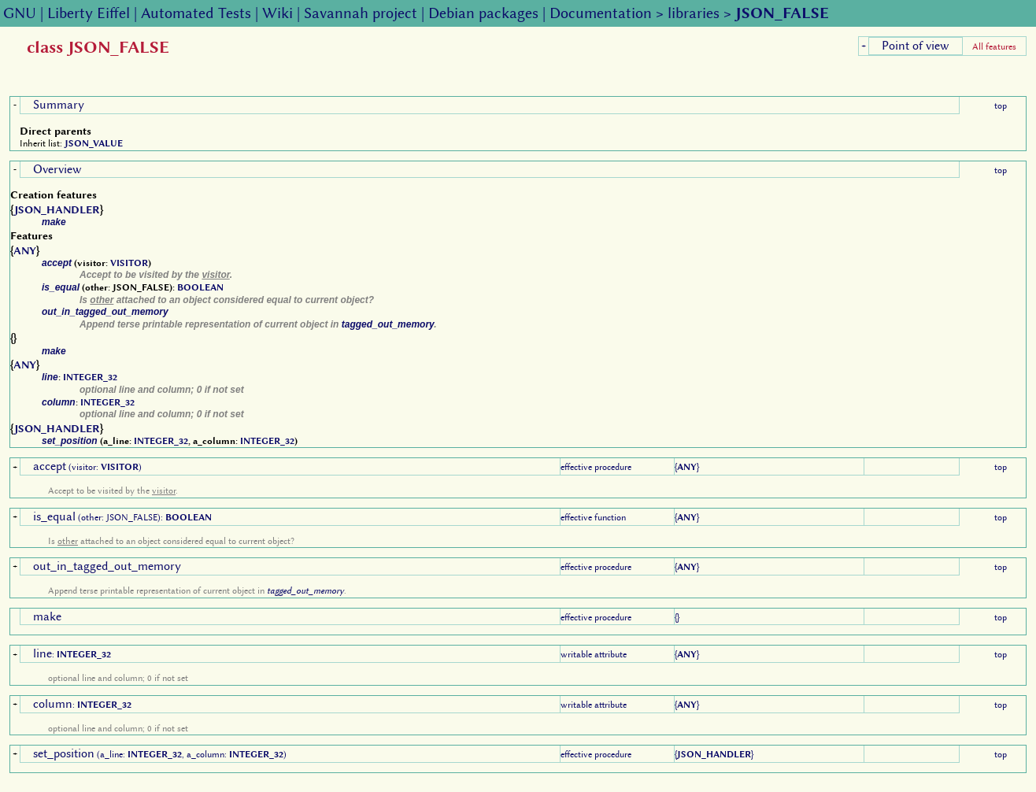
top (1000, 105)
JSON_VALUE (94, 143)
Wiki (277, 13)
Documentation (600, 13)
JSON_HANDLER (57, 209)
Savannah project (360, 13)
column (59, 402)
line (50, 377)
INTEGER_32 (90, 377)
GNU (19, 13)
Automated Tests (196, 13)
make (54, 222)
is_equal (61, 287)
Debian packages (483, 13)
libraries (694, 13)
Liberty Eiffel (88, 13)
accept (57, 262)
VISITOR (129, 262)
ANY (24, 250)
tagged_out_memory (388, 324)
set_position (70, 440)
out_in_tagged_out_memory (105, 311)
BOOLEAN (200, 287)
